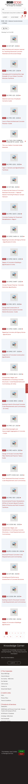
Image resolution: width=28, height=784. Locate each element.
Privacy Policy (4, 698)
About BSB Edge (5, 674)
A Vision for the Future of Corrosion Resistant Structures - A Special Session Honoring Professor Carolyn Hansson (13, 193)
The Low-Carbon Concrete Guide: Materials (12, 146)
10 (10, 636)
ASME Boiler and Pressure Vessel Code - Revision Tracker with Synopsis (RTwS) (13, 710)
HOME (2, 21)
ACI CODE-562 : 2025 (13, 524)
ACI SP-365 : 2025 (12, 574)
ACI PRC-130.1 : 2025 (13, 497)
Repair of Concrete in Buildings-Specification (11, 623)
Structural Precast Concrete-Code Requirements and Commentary (12, 556)
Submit (14, 663)
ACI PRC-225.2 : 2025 (13, 164)
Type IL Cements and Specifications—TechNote (13, 169)
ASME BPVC (4, 707)
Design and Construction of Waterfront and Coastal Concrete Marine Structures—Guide (12, 310)
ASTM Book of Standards (7, 714)
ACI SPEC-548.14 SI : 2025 (14, 236)
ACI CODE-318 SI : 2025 (14, 401)
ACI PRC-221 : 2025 (12, 425)
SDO (6, 21)
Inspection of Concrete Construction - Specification (13, 356)
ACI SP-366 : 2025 (12, 187)
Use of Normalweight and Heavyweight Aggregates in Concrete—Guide (13, 431)
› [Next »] (23, 636)
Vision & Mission (5, 676)
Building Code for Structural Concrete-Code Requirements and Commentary (14, 601)
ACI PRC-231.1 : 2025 (13, 70)
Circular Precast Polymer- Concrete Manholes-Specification (13, 286)
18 (20, 636)
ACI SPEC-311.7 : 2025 (13, 351)
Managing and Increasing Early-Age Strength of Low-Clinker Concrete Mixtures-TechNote (13, 76)
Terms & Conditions (6, 701)
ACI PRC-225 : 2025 (12, 95)
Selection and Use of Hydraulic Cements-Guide (11, 100)
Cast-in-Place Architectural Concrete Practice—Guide (13, 122)
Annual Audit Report (6, 689)
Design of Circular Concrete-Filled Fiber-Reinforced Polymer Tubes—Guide (12, 456)
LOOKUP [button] (5, 17)
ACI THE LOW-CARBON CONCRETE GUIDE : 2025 (14, 141)
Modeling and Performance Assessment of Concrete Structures (13, 578)
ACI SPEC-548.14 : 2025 (14, 329)
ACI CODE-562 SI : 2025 (14, 374)
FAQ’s (2, 695)
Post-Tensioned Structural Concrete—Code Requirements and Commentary (14, 479)
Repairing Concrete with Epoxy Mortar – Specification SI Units (13, 241)
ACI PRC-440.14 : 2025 (13, 450)
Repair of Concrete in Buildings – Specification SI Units (12, 263)
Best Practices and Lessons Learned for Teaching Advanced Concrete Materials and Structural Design (13, 51)
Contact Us (4, 686)
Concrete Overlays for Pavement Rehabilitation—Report (12, 218)
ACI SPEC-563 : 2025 (13, 619)
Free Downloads (5, 719)
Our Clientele (4, 681)
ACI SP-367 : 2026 (12, 46)
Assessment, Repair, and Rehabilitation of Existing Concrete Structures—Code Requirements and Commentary (13, 531)
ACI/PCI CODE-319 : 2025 (14, 551)
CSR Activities (4, 684)
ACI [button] (3, 9)
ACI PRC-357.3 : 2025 (13, 304)
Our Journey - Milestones (7, 679)
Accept (21, 751)
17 (17, 636)
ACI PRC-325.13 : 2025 (13, 214)
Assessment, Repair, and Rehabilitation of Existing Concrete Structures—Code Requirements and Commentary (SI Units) (13, 381)
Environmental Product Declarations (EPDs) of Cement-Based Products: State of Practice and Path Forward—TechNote (13, 504)
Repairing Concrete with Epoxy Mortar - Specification (13, 333)
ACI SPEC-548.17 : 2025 (14, 281)
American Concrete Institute (15, 21)
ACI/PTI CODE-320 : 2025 (14, 475)
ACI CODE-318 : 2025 (13, 596)
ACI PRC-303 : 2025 (12, 118)
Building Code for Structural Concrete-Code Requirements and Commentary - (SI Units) (14, 406)
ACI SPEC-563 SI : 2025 (14, 259)
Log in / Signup (14, 17)
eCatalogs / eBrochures (7, 716)
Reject (21, 754)
